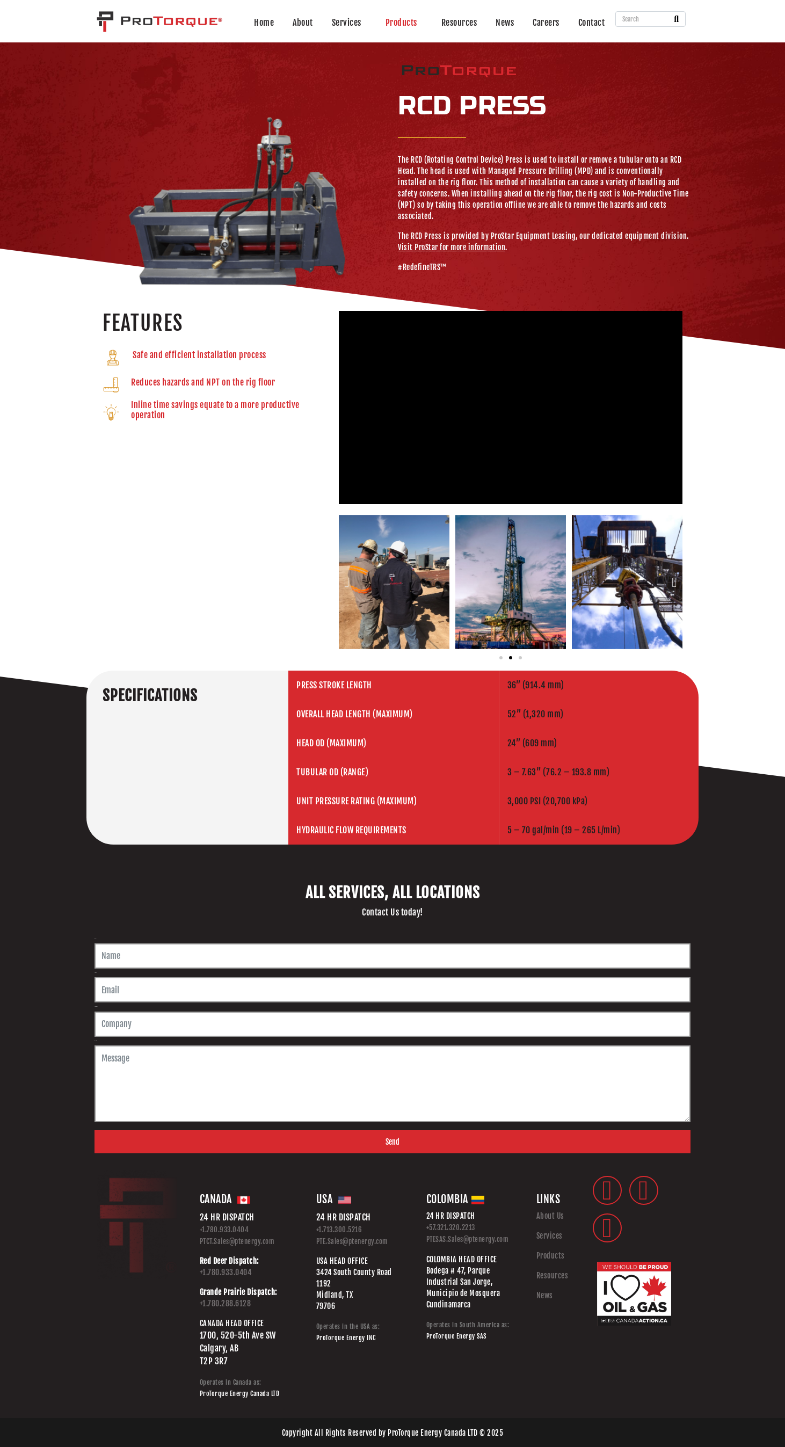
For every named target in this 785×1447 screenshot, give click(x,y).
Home (264, 22)
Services (346, 22)
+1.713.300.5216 (339, 1229)
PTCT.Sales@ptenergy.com (237, 1241)
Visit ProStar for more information (451, 247)
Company (96, 1006)
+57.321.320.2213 (450, 1227)
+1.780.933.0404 (224, 1229)
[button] (347, 581)
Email (96, 972)
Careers (546, 22)
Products (401, 22)
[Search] (676, 19)
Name (96, 938)
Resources (459, 22)
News (505, 22)
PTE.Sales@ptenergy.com (352, 1241)
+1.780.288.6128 (225, 1303)
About (303, 22)
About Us (550, 1215)
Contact (591, 22)
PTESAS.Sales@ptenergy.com (467, 1239)
